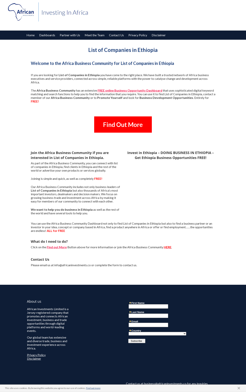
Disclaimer (159, 35)
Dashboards (47, 35)
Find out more (93, 388)
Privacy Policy (137, 35)
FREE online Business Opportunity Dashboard (130, 90)
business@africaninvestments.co (165, 383)
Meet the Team (94, 35)
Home (30, 35)
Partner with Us (70, 35)
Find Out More (123, 124)
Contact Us (116, 35)
